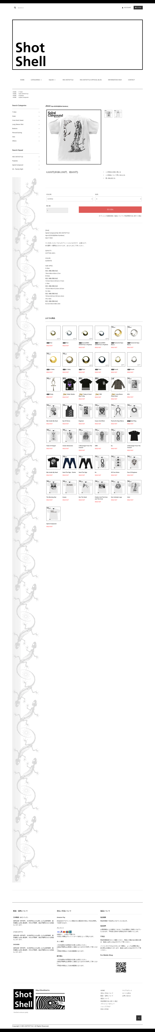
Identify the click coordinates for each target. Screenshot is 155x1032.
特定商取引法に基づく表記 (132, 216)
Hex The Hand (83, 497)
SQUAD (52, 80)
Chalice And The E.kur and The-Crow (101, 498)
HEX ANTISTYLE (68, 80)
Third (82, 369)
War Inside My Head (52, 421)
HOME (22, 80)
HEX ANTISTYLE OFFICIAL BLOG (91, 80)
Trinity (49, 394)
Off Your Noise (115, 472)
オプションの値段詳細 (106, 216)
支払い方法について (107, 993)
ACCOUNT (127, 7)
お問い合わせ (126, 996)
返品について (118, 216)
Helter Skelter (69, 394)
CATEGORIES (36, 80)
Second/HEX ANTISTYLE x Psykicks (85, 343)
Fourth (114, 369)
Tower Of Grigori (51, 445)
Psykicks (21, 95)
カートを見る (126, 993)
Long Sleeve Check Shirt (117, 395)
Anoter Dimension (68, 445)
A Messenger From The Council (85, 446)
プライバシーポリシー (108, 1004)
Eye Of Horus (66, 421)
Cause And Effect (100, 421)
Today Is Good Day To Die (85, 395)
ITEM (137, 7)
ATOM (106, 1009)
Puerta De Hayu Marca (117, 343)
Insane (64, 497)
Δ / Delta (50, 369)
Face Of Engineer (132, 472)
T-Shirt (21, 92)
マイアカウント (127, 990)
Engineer (81, 421)
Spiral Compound (23, 97)
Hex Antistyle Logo (116, 497)
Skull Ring (131, 421)
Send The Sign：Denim (69, 472)
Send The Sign (83, 472)
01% (128, 394)
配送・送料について (107, 996)
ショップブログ (105, 1006)
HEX (98, 394)
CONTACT (131, 80)
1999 (96, 445)
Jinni (128, 497)
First (49, 343)
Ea (112, 445)
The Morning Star (51, 497)
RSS (102, 1009)
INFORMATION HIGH (115, 80)
